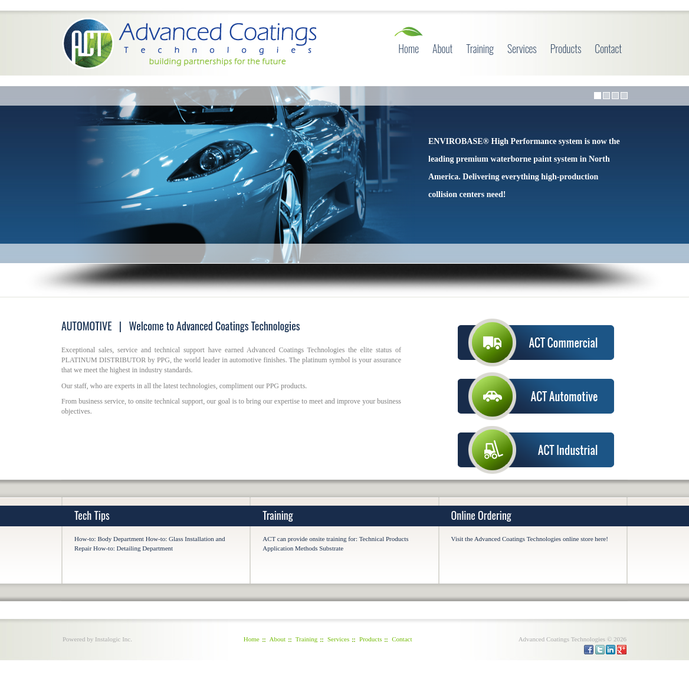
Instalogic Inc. (113, 639)
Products (566, 48)
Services (522, 48)
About (442, 48)
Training (480, 48)
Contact (608, 48)
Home (408, 48)
